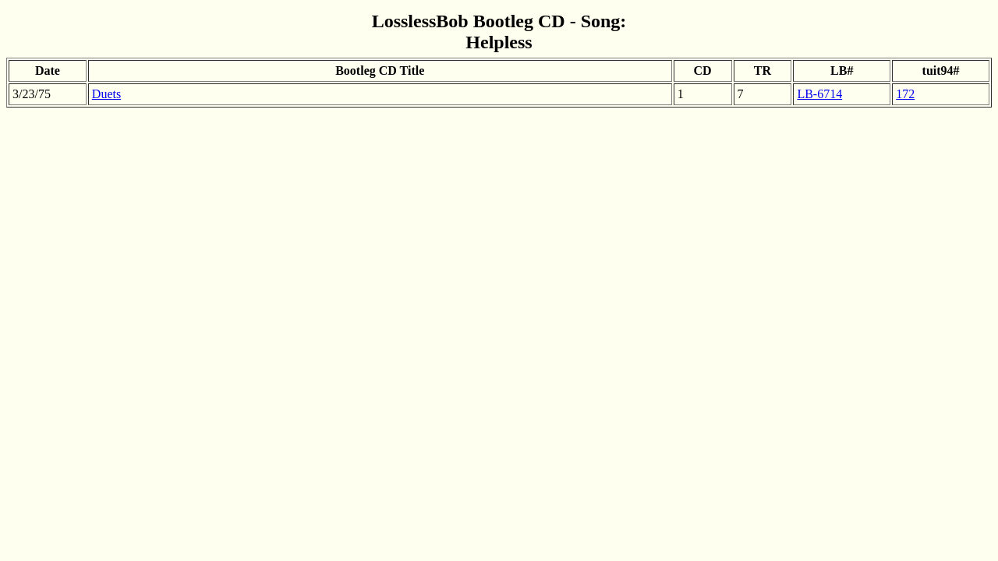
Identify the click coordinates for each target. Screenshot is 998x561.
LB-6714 (819, 94)
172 (905, 94)
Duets (106, 94)
